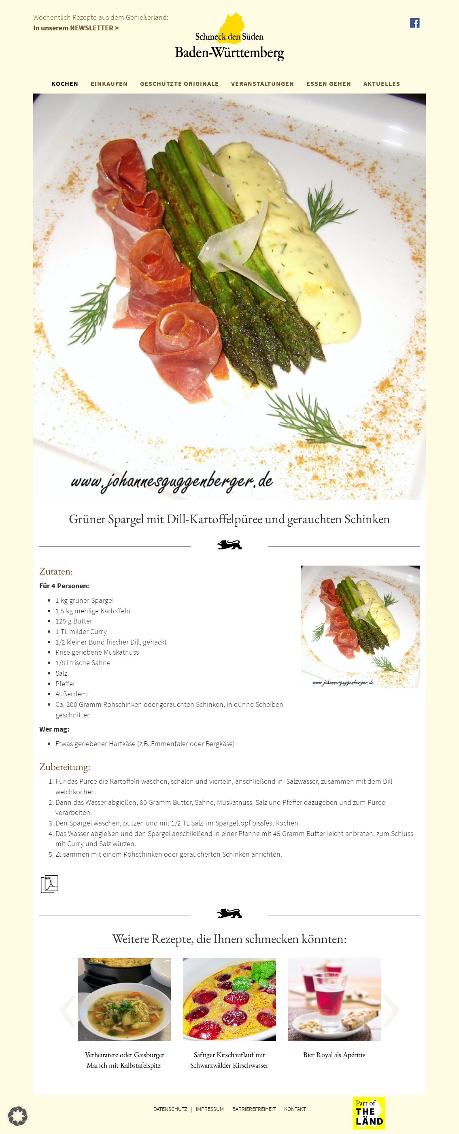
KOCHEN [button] (65, 83)
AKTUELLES (381, 83)
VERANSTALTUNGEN (262, 83)
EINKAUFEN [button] (109, 83)
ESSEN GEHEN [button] (328, 83)
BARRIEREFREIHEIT (254, 1109)
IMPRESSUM (210, 1109)
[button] (87, 1020)
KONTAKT (295, 1109)
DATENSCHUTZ (170, 1109)
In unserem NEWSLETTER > (76, 27)
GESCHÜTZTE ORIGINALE (179, 83)
